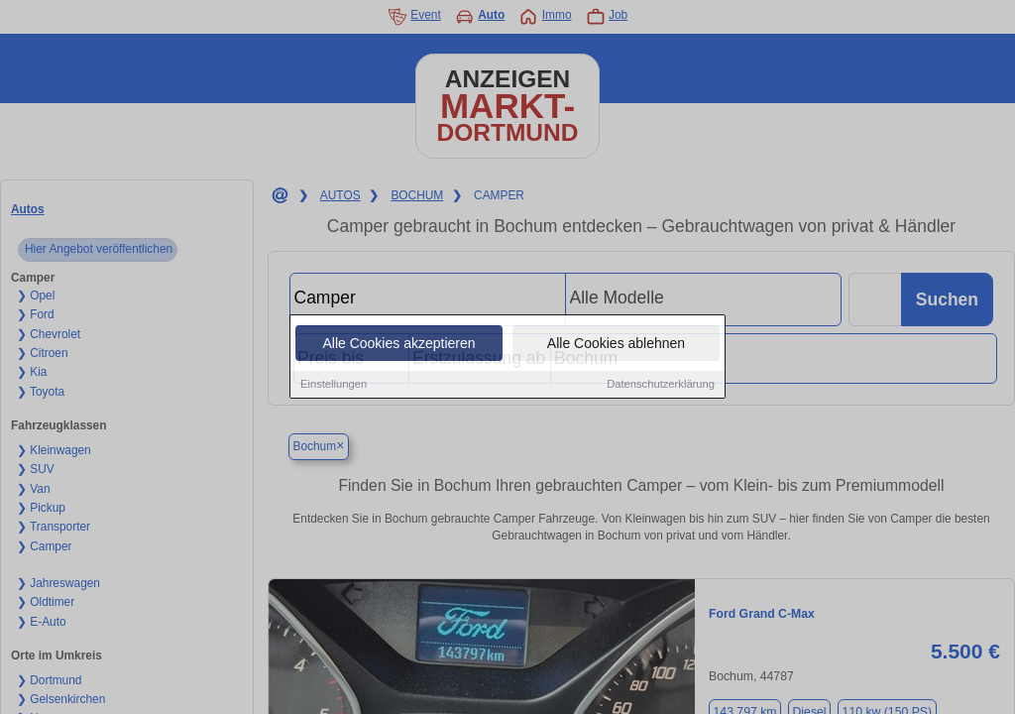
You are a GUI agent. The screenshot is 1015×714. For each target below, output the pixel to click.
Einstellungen (333, 385)
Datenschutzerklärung (661, 385)
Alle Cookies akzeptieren (398, 344)
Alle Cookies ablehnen (616, 344)
